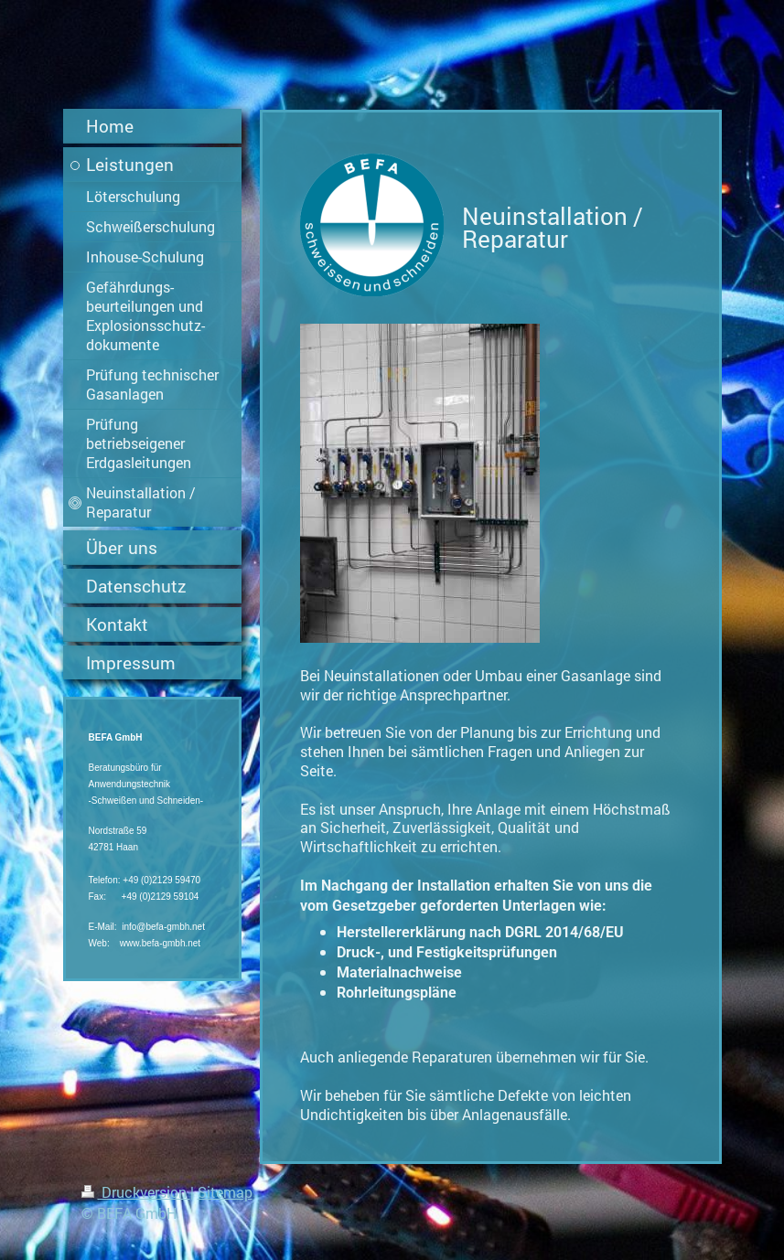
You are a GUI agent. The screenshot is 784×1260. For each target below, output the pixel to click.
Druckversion (135, 1191)
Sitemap (225, 1191)
